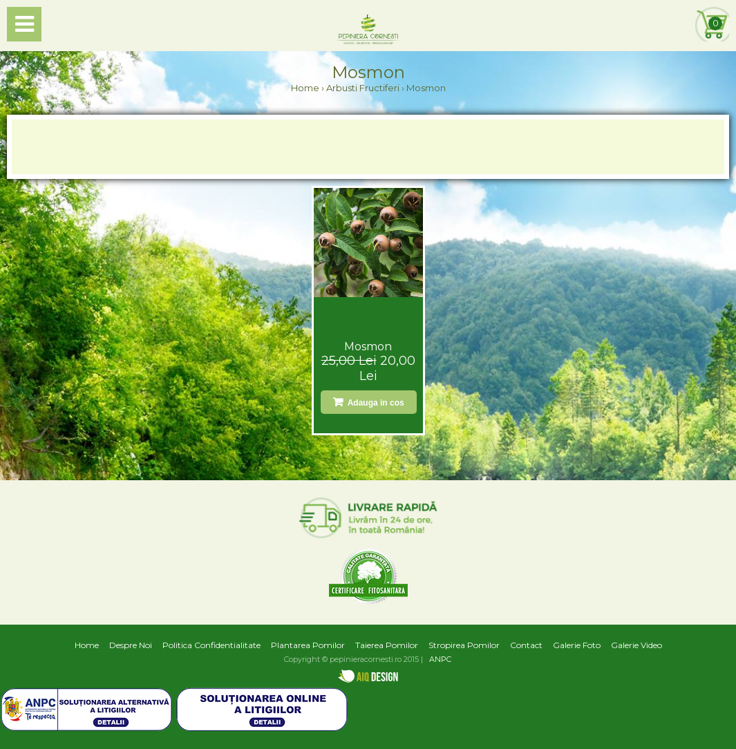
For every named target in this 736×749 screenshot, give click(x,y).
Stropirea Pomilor (464, 645)
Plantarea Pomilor (308, 645)
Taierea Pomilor (386, 645)
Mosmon (368, 346)
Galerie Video (636, 645)
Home (305, 87)
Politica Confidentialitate (211, 645)
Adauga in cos (374, 403)
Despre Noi (130, 645)
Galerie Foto (577, 645)
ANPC (440, 659)
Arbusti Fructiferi (362, 87)
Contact (526, 645)
